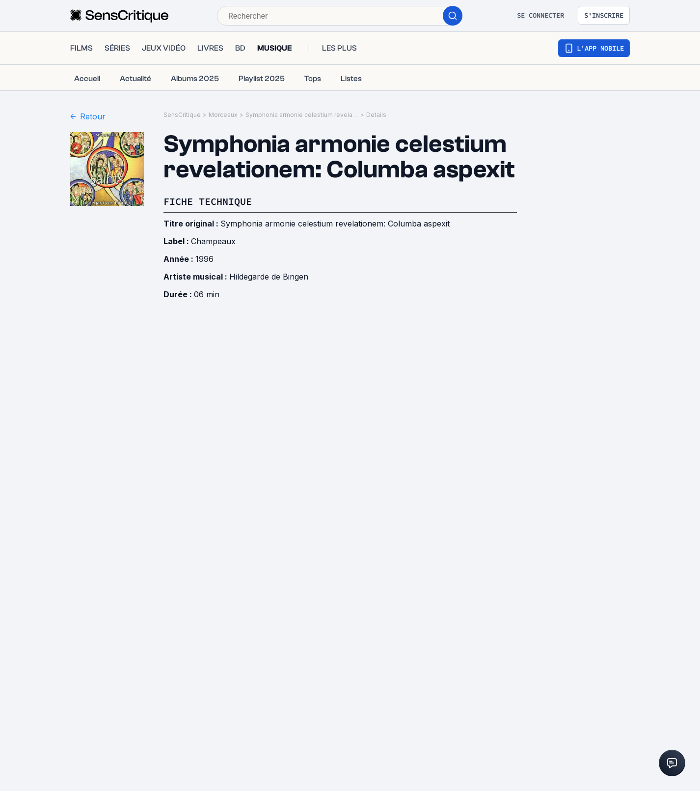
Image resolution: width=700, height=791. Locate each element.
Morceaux (223, 114)
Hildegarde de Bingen (268, 277)
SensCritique (182, 114)
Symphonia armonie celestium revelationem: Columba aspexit (301, 114)
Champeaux (213, 241)
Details (376, 114)
